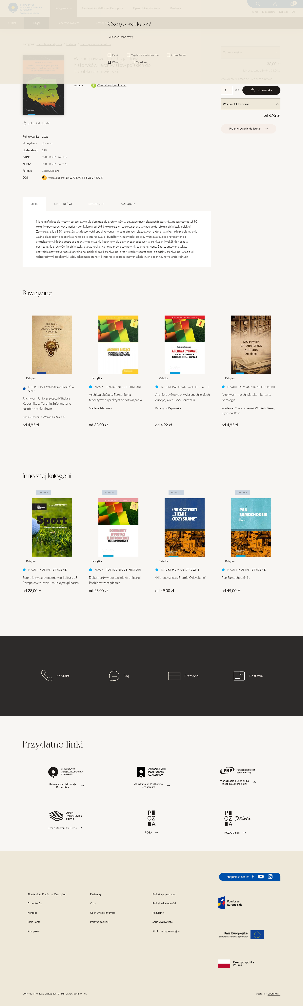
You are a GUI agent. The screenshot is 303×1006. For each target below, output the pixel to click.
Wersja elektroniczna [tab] (250, 104)
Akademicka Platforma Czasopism (102, 8)
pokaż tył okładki (36, 123)
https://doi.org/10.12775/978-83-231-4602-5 (75, 177)
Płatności (183, 676)
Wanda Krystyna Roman (111, 85)
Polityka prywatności (164, 894)
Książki (37, 23)
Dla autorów (268, 11)
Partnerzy (95, 894)
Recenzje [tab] (96, 203)
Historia (71, 44)
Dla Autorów (35, 903)
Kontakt (283, 11)
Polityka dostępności (164, 903)
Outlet (12, 23)
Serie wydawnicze (68, 23)
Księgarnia (61, 8)
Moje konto (34, 921)
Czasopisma (103, 23)
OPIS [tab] (34, 203)
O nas (255, 11)
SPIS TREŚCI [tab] (63, 203)
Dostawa (175, 8)
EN (293, 11)
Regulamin (158, 912)
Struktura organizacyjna (166, 931)
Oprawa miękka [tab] (250, 52)
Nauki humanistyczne (49, 44)
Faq (119, 676)
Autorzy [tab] (128, 203)
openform (274, 994)
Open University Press (146, 8)
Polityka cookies (99, 921)
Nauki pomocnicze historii (95, 44)
